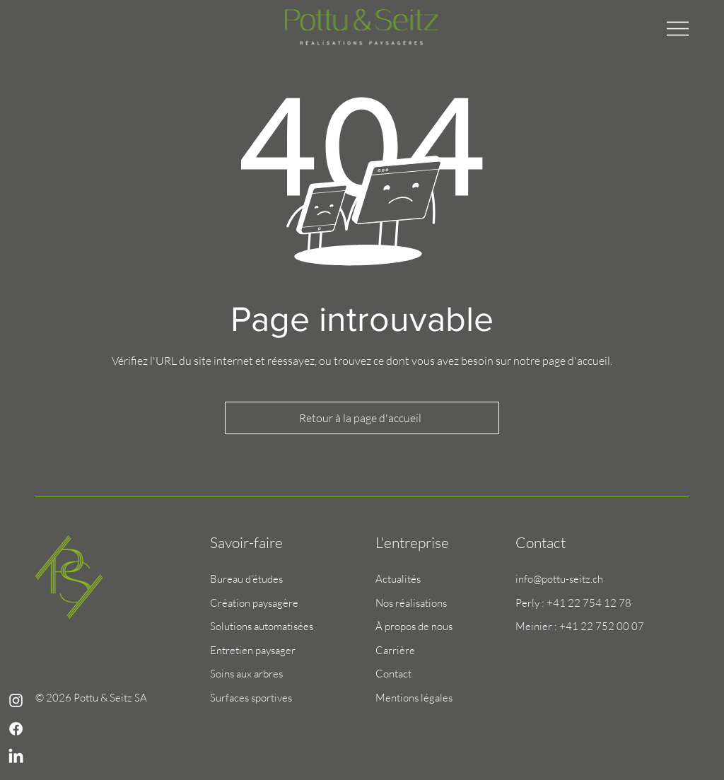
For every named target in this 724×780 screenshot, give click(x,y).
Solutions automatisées (261, 626)
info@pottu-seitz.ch (559, 579)
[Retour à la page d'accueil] (362, 418)
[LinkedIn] (16, 757)
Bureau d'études (246, 579)
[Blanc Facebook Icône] (16, 729)
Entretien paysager (253, 650)
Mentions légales (413, 697)
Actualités (398, 579)
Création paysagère (254, 603)
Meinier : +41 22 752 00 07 (579, 626)
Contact (393, 673)
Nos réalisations (411, 603)
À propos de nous (413, 626)
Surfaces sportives (251, 697)
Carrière (395, 650)
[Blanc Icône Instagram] (16, 700)
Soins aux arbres (246, 673)
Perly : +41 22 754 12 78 (573, 603)
